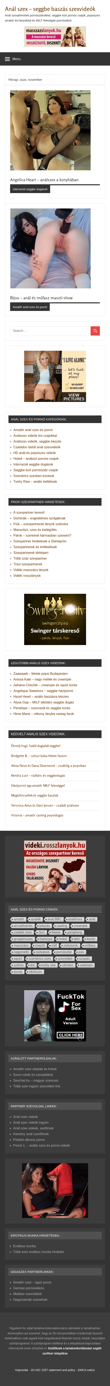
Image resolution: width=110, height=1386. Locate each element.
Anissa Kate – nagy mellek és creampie (42, 679)
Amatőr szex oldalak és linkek (35, 1069)
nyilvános (43, 952)
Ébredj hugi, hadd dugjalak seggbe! (35, 746)
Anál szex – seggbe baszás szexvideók (50, 8)
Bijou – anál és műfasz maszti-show (41, 297)
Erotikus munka (24, 1246)
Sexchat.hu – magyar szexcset (35, 1080)
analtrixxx (75, 919)
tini (32, 965)
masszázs (21, 945)
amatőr (19, 919)
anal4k (36, 919)
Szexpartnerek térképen (30, 552)
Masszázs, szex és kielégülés (35, 529)
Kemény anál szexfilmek (31, 1134)
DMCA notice (86, 1370)
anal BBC (54, 919)
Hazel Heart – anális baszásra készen (41, 696)
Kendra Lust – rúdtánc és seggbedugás (38, 775)
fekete (56, 932)
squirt (18, 958)
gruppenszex (23, 939)
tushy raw (48, 965)
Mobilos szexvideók (27, 1294)
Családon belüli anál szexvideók (36, 447)
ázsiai (18, 971)
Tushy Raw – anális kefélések (35, 481)
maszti (40, 945)
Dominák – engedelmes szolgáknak (39, 518)
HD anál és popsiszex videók (34, 453)
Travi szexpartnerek (27, 564)
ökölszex (35, 971)
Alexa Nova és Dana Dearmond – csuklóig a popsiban (48, 766)
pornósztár (64, 952)
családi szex (23, 932)
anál (92, 919)
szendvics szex (40, 958)
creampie (81, 925)
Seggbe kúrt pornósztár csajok (35, 470)
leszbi (91, 939)
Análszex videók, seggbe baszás (37, 441)
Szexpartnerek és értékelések (35, 547)
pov (81, 952)
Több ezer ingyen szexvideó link (36, 1086)
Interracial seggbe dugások (30, 189)
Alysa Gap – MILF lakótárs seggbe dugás (43, 702)
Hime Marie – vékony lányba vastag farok (43, 714)
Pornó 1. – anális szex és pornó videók (41, 1145)
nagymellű (21, 952)
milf (54, 945)
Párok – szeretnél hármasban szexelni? (42, 535)
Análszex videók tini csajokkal (35, 435)
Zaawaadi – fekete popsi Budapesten (40, 673)
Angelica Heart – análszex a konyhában (44, 179)
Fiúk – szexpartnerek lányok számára (40, 524)
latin (77, 939)
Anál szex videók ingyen (31, 1122)
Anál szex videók (25, 1117)
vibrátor (67, 965)
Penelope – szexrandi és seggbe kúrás (41, 708)
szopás (84, 958)
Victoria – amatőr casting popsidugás (37, 815)
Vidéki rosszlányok (27, 575)
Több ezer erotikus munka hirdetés (38, 1252)
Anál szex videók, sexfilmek (33, 1128)
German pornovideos (28, 1288)
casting (62, 925)
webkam (86, 965)
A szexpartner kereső (28, 512)
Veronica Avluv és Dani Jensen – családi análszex (45, 805)
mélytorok (71, 945)
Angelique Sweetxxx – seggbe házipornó (43, 691)
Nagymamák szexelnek (30, 1299)
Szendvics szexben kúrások (33, 476)
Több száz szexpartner (30, 558)
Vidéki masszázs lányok (30, 570)
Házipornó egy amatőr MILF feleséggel (38, 785)
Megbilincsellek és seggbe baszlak (34, 795)
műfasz (90, 945)
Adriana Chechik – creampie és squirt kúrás (45, 685)
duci (42, 932)
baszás (44, 925)
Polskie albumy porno (29, 1139)
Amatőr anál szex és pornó (30, 307)
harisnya (46, 939)
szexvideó (65, 958)
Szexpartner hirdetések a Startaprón (39, 541)
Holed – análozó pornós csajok (36, 458)
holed (63, 939)
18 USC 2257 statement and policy (53, 1370)
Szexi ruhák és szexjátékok (33, 1074)
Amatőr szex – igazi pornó (32, 1282)
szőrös (19, 965)
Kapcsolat (21, 1370)
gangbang (74, 932)
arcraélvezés (23, 925)
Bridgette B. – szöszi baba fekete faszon (39, 756)
